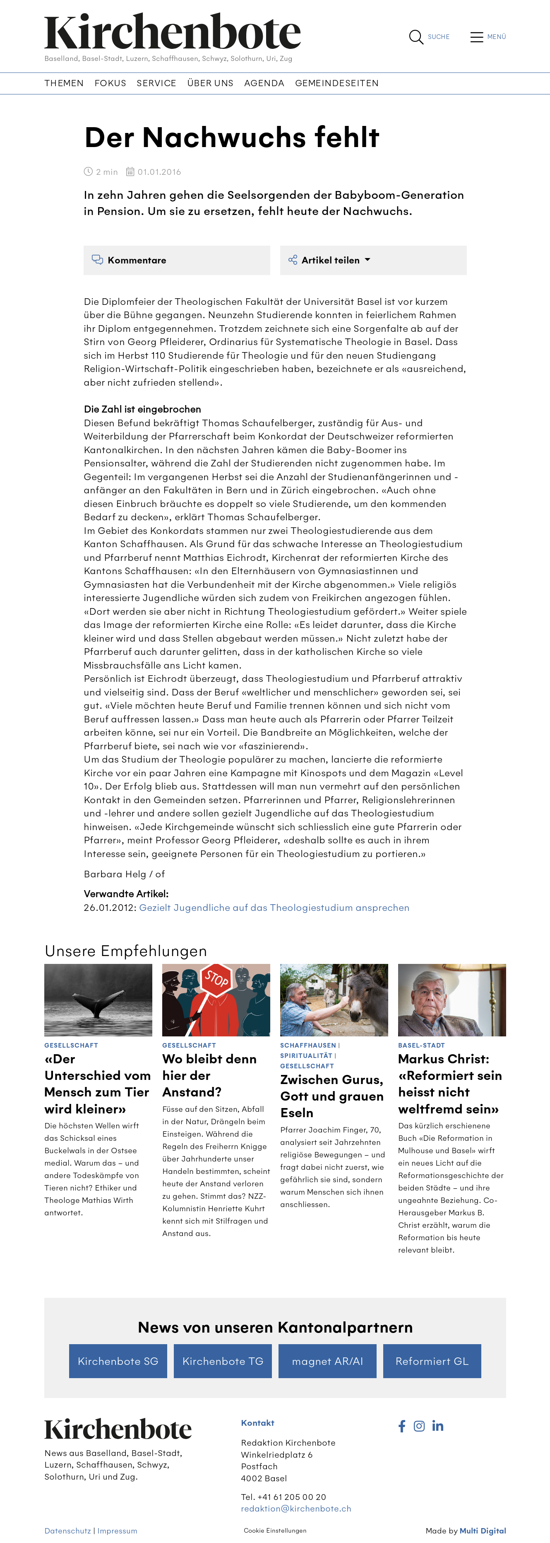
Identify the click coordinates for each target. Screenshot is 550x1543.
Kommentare (129, 260)
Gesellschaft (71, 1046)
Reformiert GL (432, 1361)
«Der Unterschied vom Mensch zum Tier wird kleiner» (97, 1084)
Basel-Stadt (421, 1046)
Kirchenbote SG (118, 1361)
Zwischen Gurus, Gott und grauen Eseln (332, 1097)
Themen (64, 83)
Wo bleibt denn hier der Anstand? (209, 1076)
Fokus (110, 83)
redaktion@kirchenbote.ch (296, 1508)
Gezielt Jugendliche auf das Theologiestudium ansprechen (274, 907)
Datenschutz (67, 1531)
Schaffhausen (308, 1046)
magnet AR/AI (327, 1361)
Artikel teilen (325, 260)
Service (157, 83)
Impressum (117, 1531)
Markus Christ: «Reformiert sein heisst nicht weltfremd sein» (450, 1084)
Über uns (210, 83)
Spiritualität (306, 1056)
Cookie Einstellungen (275, 1530)
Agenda (264, 83)
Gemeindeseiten (337, 83)
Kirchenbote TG (223, 1361)
